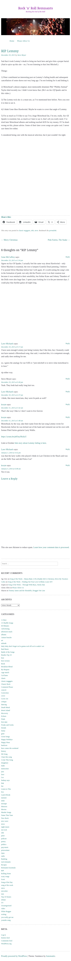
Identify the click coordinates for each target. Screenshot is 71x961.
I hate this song (6, 757)
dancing (4, 705)
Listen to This (6, 789)
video (3, 909)
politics (3, 844)
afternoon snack (6, 632)
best (2, 658)
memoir (4, 798)
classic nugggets (24, 231)
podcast (4, 839)
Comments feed (6, 941)
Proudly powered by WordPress (14, 956)
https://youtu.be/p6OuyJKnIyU (14, 437)
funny (3, 731)
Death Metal (5, 707)
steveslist (4, 891)
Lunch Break (5, 795)
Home (12, 41)
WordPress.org (6, 944)
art (2, 640)
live (2, 792)
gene (3, 734)
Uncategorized (6, 906)
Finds (3, 719)
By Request (5, 670)
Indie (3, 766)
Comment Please (7, 687)
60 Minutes (5, 626)
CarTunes (4, 675)
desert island (5, 710)
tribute (3, 900)
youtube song (5, 920)
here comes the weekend (9, 748)
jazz (2, 772)
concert (3, 690)
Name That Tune (7, 815)
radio (3, 856)
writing (3, 914)
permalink (52, 231)
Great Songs (5, 737)
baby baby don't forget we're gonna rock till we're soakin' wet (22, 646)
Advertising (5, 629)
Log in (3, 935)
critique (4, 702)
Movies (3, 809)
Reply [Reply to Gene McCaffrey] (68, 257)
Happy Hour (5, 742)
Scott (3, 879)
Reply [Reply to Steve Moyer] (68, 379)
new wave (4, 821)
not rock (4, 830)
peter (3, 836)
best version (5, 661)
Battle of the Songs (8, 652)
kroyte (3, 404)
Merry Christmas (9, 240)
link (2, 783)
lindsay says (5, 780)
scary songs (5, 876)
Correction (5, 693)
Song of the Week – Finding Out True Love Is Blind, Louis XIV (30, 582)
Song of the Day (7, 882)
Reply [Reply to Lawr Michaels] (68, 343)
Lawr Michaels (7, 344)
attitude (3, 643)
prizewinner (5, 850)
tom (2, 894)
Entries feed (5, 938)
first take (4, 722)
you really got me (7, 917)
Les (2, 777)
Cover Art (4, 699)
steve (36, 231)
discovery (4, 713)
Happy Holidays (7, 739)
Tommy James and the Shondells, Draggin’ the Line (27, 591)
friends (3, 728)
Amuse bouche (6, 637)
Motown (4, 807)
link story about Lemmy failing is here (30, 443)
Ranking (4, 859)
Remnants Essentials (8, 868)
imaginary (4, 763)
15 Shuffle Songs (7, 623)
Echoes (3, 716)
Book (3, 664)
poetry (3, 841)
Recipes (4, 865)
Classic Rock (5, 684)
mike (3, 801)
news (3, 824)
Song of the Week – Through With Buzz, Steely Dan (26, 585)
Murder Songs (6, 812)
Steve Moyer (21, 55)
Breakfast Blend (7, 667)
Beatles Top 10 (6, 655)
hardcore (4, 745)
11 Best (3, 620)
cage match (5, 672)
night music (5, 827)
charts (3, 678)
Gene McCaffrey (8, 257)
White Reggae (6, 911)
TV (2, 903)
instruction (5, 769)
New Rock (5, 818)
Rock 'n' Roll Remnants (35, 8)
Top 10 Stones (6, 897)
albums (3, 635)
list (2, 786)
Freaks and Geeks (7, 725)
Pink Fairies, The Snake (59, 240)
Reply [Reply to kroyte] (68, 404)
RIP (2, 871)
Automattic (50, 956)
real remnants (6, 862)
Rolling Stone (6, 874)
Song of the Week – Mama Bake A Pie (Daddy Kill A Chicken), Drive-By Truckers (39, 579)
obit (32, 231)
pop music (4, 847)
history (3, 751)
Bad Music (5, 649)
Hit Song (4, 754)
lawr (2, 774)
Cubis (3, 582)
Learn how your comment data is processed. (51, 547)
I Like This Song (7, 760)
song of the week (7, 885)
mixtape (4, 804)
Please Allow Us (23, 41)
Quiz (3, 853)
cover (3, 696)
